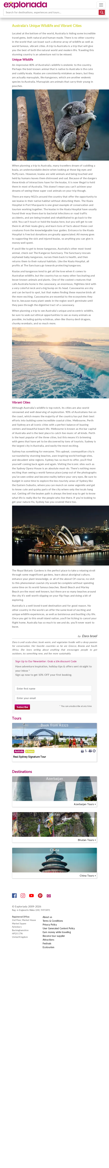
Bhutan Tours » (87, 840)
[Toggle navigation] (101, 5)
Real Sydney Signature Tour (29, 757)
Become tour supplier (54, 935)
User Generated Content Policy (59, 928)
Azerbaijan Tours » (85, 805)
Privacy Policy (50, 924)
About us (47, 917)
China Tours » (88, 876)
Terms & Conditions (53, 920)
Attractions (48, 939)
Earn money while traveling (57, 932)
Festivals (47, 943)
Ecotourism (48, 947)
